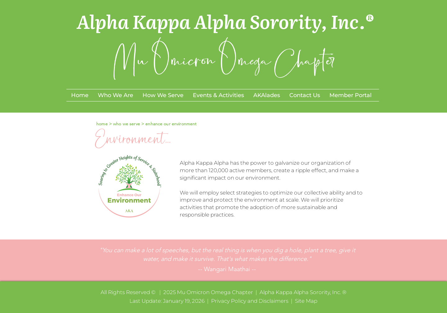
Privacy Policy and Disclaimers (249, 301)
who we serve (127, 124)
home (101, 124)
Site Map (306, 301)
